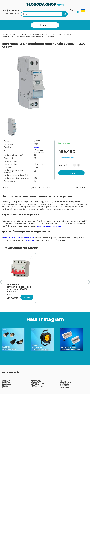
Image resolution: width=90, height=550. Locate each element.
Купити (71, 173)
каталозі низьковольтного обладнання (18, 238)
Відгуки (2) (82, 187)
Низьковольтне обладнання (33, 34)
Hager (36, 147)
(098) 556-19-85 (10, 10)
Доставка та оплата (42, 187)
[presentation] (1, 282)
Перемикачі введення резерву (61, 34)
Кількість (61, 165)
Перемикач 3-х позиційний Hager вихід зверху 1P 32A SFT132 (28, 36)
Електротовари (12, 34)
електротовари (29, 240)
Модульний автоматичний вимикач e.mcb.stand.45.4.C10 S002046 (19, 288)
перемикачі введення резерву (49, 226)
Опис (5, 187)
